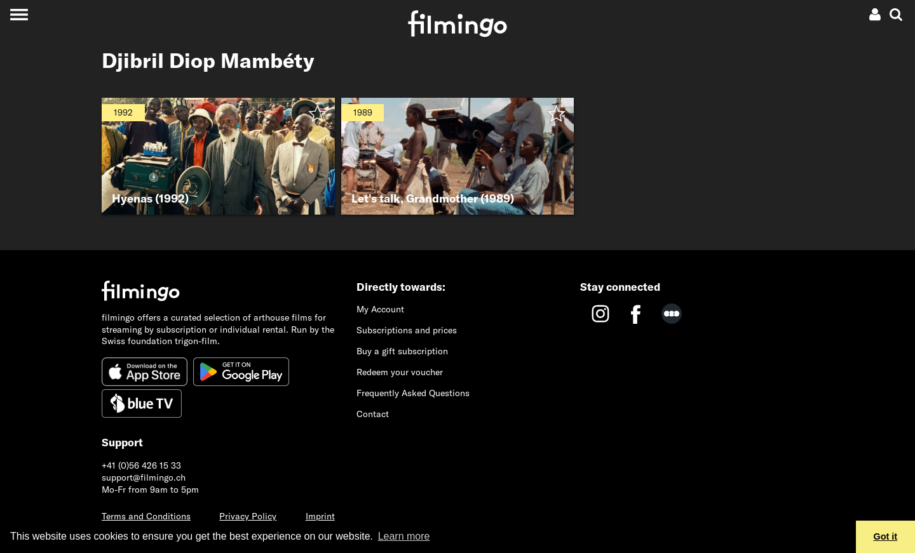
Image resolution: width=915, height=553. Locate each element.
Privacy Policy (247, 516)
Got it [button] (886, 536)
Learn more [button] (404, 536)
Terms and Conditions (146, 516)
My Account (380, 309)
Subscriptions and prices (406, 330)
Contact (372, 414)
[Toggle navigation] (18, 14)
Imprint (320, 516)
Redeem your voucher (399, 372)
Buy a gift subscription (402, 351)
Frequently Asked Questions (413, 393)
